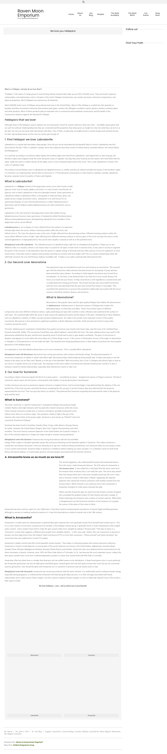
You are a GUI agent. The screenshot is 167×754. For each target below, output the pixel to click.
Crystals (77, 731)
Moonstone (116, 731)
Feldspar (85, 731)
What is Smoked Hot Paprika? (29, 742)
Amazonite (56, 731)
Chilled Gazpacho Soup (23, 745)
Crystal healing (67, 731)
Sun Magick (8, 734)
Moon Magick (105, 731)
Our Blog (38, 731)
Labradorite (94, 731)
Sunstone (17, 734)
